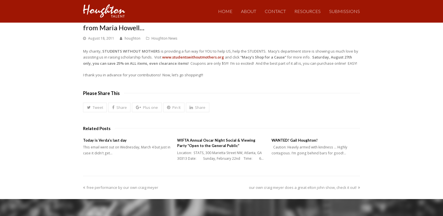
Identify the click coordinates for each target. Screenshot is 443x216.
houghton (132, 38)
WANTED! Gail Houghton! (295, 140)
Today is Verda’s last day (105, 140)
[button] (95, 107)
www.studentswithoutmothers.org (193, 57)
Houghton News (164, 38)
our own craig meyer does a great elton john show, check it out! (304, 187)
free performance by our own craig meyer (120, 187)
